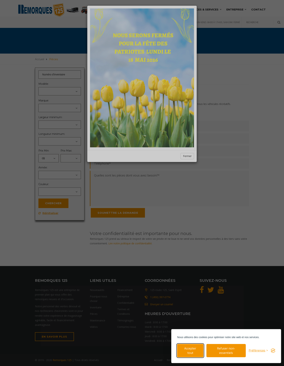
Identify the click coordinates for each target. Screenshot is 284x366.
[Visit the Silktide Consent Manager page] (273, 350)
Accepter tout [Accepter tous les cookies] (190, 350)
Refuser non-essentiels (226, 350)
